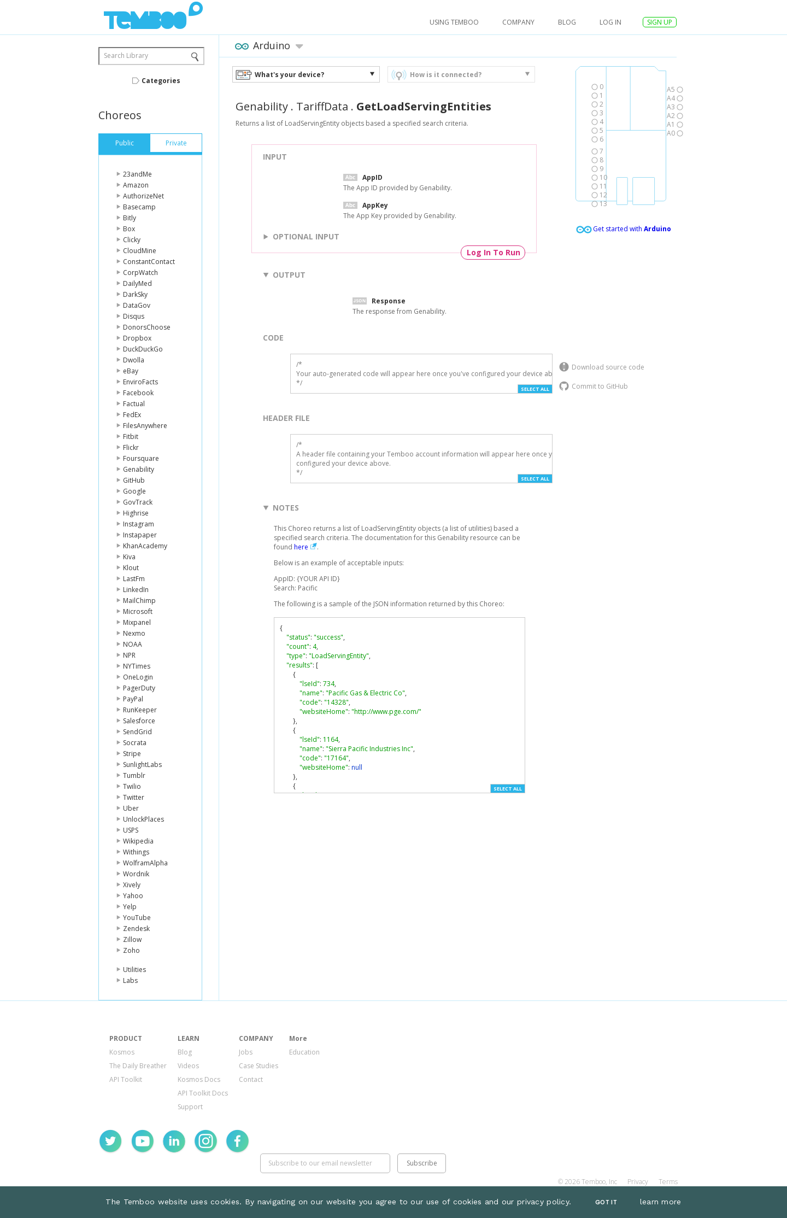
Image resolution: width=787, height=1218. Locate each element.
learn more (661, 1201)
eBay (130, 371)
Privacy (637, 1181)
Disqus (133, 316)
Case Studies (258, 1065)
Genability (138, 469)
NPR (129, 655)
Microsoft (137, 611)
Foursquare (141, 458)
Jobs (245, 1052)
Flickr (131, 447)
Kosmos (121, 1052)
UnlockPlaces (143, 819)
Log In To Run (493, 252)
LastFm (134, 578)
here (301, 547)
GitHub (134, 480)
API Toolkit (125, 1079)
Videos (188, 1065)
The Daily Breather (138, 1065)
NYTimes (136, 666)
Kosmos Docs (199, 1079)
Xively (131, 884)
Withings (136, 852)
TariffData (322, 106)
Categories (161, 80)
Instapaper (140, 535)
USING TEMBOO (454, 22)
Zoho (131, 950)
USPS (130, 830)
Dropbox (137, 338)
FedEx (132, 414)
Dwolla (133, 360)
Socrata (134, 742)
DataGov (136, 305)
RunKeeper (140, 710)
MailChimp (139, 600)
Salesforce (139, 720)
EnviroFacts (140, 382)
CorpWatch (140, 272)
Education (304, 1052)
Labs (130, 980)
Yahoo (133, 895)
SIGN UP (659, 22)
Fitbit (130, 436)
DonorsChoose (147, 327)
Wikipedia (138, 841)
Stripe (132, 753)
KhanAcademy (145, 546)
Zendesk (136, 928)
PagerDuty (139, 688)
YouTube (137, 917)
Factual (134, 403)
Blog (567, 22)
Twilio (132, 786)
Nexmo (134, 633)
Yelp (130, 906)
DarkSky (135, 294)
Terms (668, 1181)
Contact (251, 1079)
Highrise (136, 513)
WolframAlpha (145, 863)
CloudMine (139, 250)
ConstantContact (149, 261)
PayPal (133, 699)
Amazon (136, 185)
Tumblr (134, 775)
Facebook (138, 392)
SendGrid (137, 731)
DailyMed (137, 283)
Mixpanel (137, 622)
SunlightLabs (142, 764)
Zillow (132, 939)
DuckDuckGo (143, 349)
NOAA (132, 644)
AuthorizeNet (143, 196)
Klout (131, 567)
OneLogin (138, 677)
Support (190, 1106)
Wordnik (136, 874)
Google (134, 491)
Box (129, 228)
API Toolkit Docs (203, 1093)
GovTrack (137, 502)
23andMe (137, 174)
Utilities (134, 969)
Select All (535, 389)
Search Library (126, 55)
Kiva (129, 556)
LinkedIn (136, 589)
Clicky (131, 239)
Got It (606, 1202)
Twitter (133, 797)
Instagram (138, 524)
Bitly (129, 217)
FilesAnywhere (145, 425)
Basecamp (139, 207)
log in (610, 22)
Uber (131, 808)
